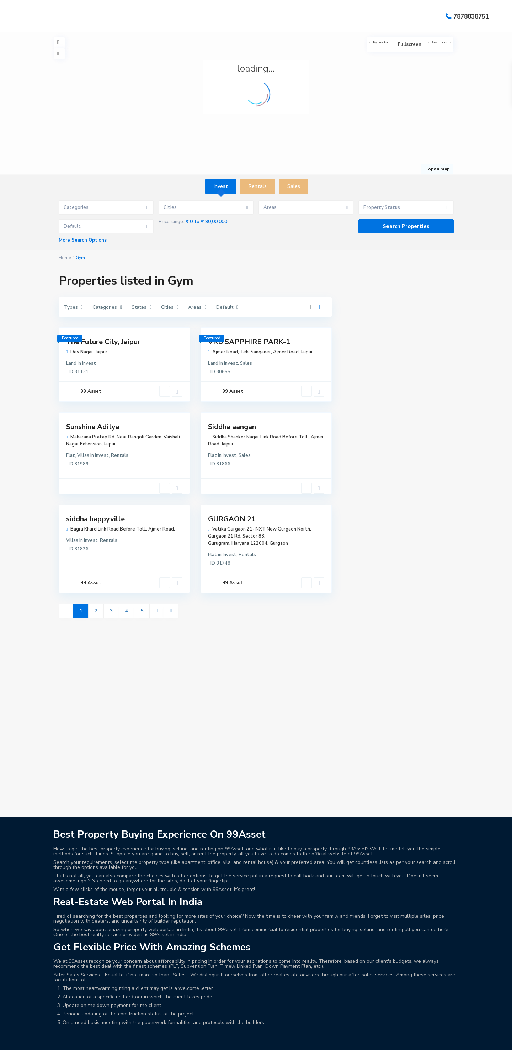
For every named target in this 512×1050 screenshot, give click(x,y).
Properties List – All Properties (298, 1037)
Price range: (171, 221)
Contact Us (376, 1030)
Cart (239, 1030)
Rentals (119, 455)
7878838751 (471, 16)
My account (199, 1037)
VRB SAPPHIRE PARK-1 (249, 342)
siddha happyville (95, 519)
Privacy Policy (238, 1037)
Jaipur (101, 352)
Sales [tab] (293, 186)
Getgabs (113, 1015)
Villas (83, 455)
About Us (79, 1030)
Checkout (265, 1030)
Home (65, 257)
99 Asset (90, 391)
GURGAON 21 (232, 519)
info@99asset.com (89, 914)
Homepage (108, 1037)
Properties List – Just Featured (379, 1037)
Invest (89, 363)
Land (71, 363)
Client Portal (300, 1030)
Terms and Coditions (391, 1045)
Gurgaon (279, 543)
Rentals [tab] (258, 186)
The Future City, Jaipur (103, 342)
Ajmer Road (286, 352)
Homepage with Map (153, 1037)
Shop (352, 1045)
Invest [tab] (221, 186)
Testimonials (438, 1045)
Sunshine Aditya (92, 427)
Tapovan (378, 927)
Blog (153, 1030)
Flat (70, 455)
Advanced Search (119, 1030)
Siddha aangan (232, 427)
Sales (246, 363)
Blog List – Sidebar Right (196, 1030)
